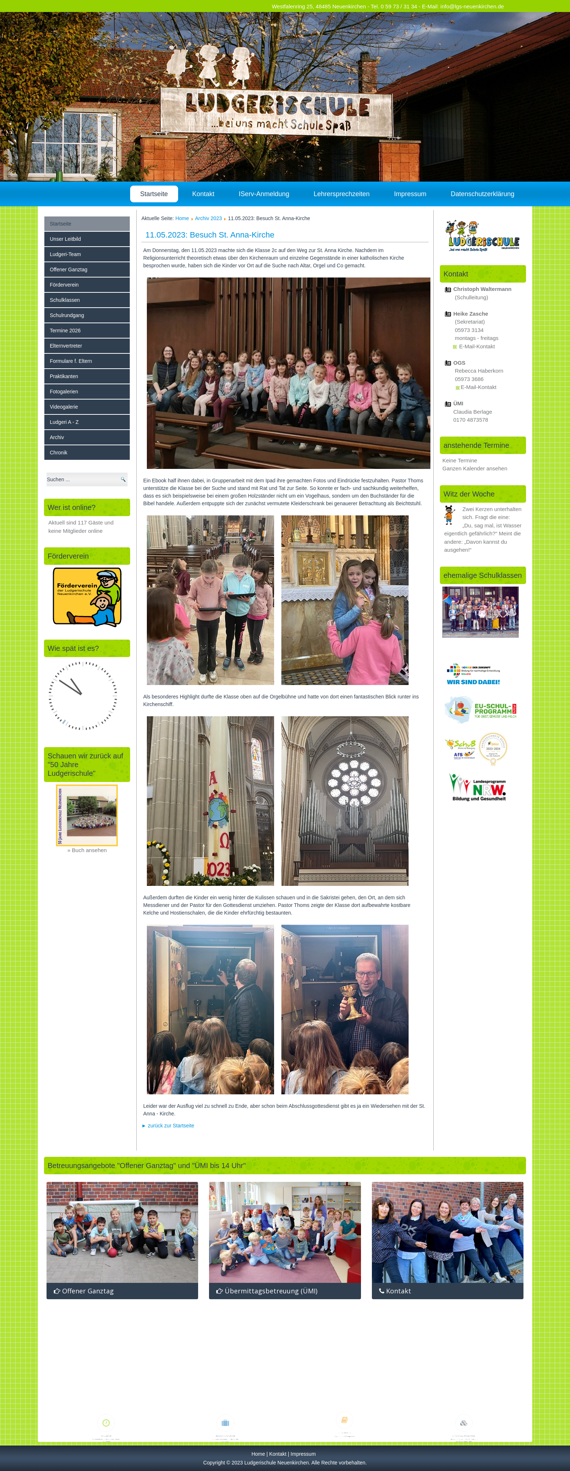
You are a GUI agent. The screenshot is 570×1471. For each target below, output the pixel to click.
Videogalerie (64, 407)
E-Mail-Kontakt (477, 346)
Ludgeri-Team (65, 254)
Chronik (58, 452)
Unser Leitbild (65, 239)
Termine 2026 (65, 330)
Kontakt (203, 194)
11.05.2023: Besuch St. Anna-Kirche (209, 234)
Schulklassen (65, 300)
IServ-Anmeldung (264, 194)
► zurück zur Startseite (167, 1125)
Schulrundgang (67, 315)
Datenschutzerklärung (482, 194)
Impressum (410, 194)
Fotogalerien (64, 391)
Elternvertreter (66, 346)
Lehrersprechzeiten (342, 194)
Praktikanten (64, 376)
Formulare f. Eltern (71, 361)
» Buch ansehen (87, 850)
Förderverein (64, 285)
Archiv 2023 (208, 218)
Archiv (57, 437)
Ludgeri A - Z (64, 422)
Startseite (154, 194)
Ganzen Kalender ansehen (474, 468)
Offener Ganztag (68, 269)
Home (182, 218)
